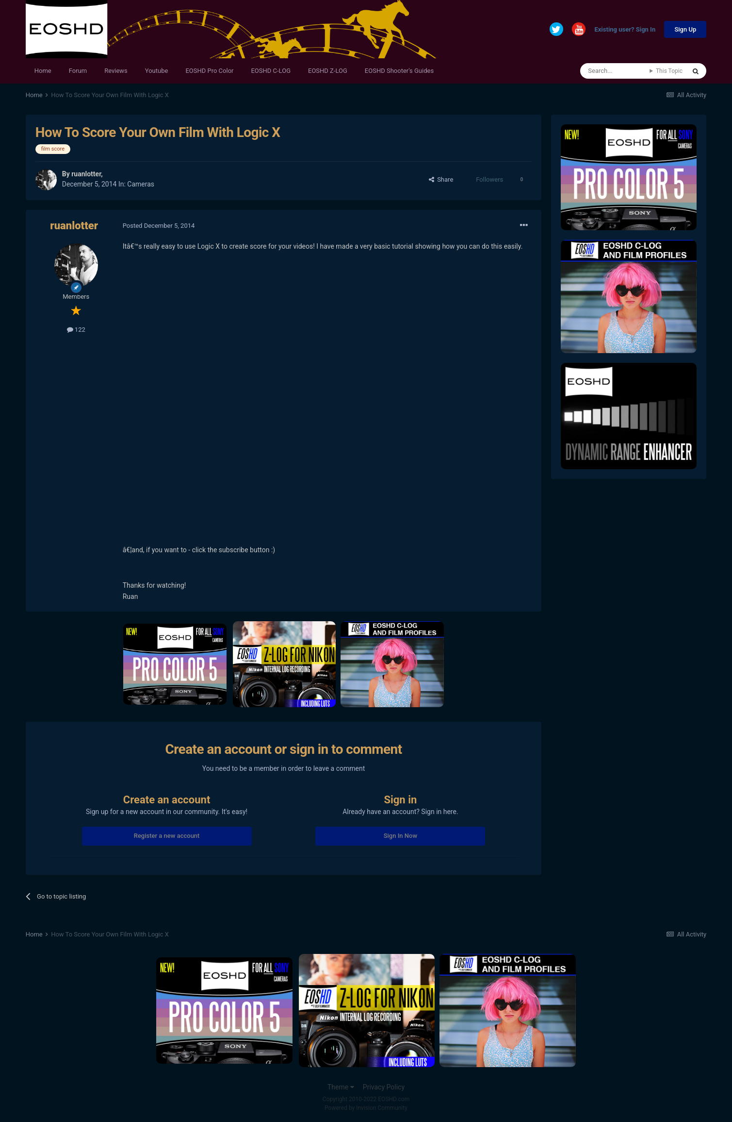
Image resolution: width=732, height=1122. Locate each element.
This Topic (669, 71)
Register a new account (167, 835)
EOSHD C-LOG (271, 70)
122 (76, 329)
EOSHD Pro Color (209, 70)
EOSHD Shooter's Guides (399, 70)
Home (42, 70)
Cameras (140, 184)
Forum (78, 70)
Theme (340, 1087)
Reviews (116, 70)
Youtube (156, 70)
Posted (159, 225)
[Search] (615, 71)
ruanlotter (86, 174)
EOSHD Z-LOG (327, 70)
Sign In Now (400, 835)
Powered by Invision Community (366, 1108)
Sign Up (685, 29)
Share (441, 179)
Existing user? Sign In (624, 30)
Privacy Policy (384, 1087)
